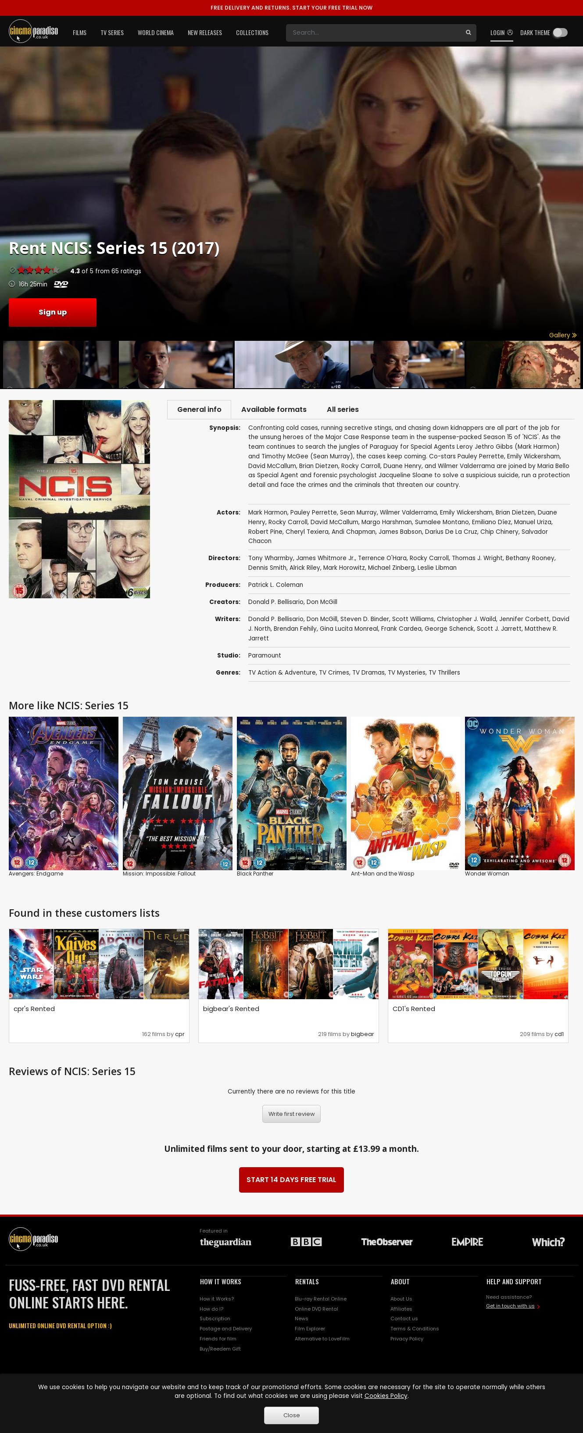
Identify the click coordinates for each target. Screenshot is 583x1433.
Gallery (563, 335)
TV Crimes (334, 674)
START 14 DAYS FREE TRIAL (291, 1181)
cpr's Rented (34, 1010)
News (301, 1319)
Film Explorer (310, 1329)
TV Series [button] (112, 32)
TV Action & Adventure (282, 674)
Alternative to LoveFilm (322, 1340)
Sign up (53, 312)
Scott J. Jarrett (499, 630)
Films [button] (79, 32)
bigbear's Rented (231, 1010)
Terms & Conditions (414, 1329)
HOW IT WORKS (220, 1282)
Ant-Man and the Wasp (382, 875)
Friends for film (218, 1340)
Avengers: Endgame (36, 875)
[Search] (373, 33)
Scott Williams (413, 620)
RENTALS (307, 1282)
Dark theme (535, 32)
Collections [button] (252, 32)
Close (291, 1415)
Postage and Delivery (226, 1329)
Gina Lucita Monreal (349, 630)
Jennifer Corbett (524, 620)
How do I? (211, 1309)
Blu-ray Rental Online (321, 1299)
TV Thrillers (444, 674)
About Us (401, 1299)
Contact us (404, 1319)
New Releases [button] (205, 32)
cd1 (559, 1035)
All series (350, 410)
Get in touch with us (510, 1307)
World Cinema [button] (156, 32)
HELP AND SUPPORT (514, 1282)
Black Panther (255, 875)
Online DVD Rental (316, 1309)
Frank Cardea (401, 630)
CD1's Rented (414, 1010)
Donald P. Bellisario (276, 603)
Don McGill (322, 603)
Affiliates (401, 1309)
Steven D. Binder (364, 620)
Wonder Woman (487, 875)
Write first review (291, 1115)
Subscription (215, 1319)
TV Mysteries (407, 674)
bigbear (362, 1035)
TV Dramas (368, 674)
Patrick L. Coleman (275, 586)
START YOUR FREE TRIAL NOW (291, 7)
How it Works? (217, 1299)
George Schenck (449, 630)
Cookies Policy (386, 1396)
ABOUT (400, 1282)
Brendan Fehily (295, 630)
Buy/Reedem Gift (220, 1350)
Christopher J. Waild (466, 620)
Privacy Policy (406, 1340)
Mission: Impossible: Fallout (159, 875)
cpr (180, 1035)
